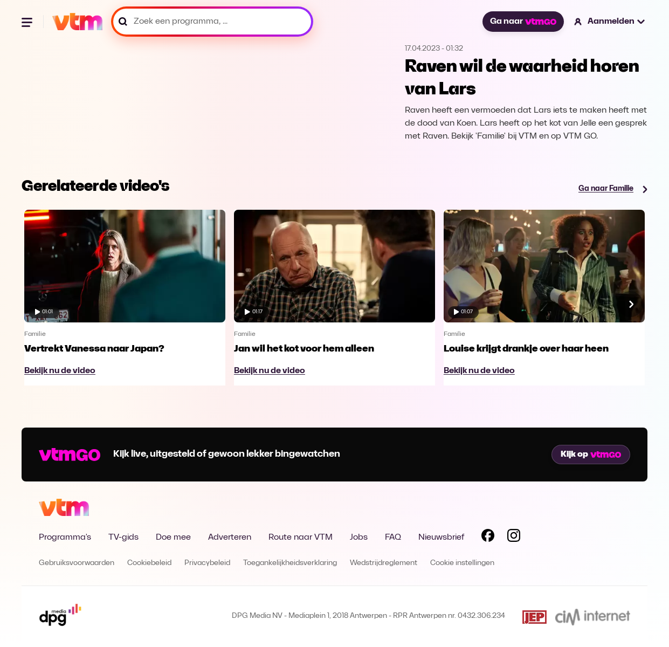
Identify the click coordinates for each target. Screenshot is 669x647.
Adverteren (229, 537)
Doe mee (173, 537)
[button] (610, 21)
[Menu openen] (28, 21)
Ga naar (523, 21)
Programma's (65, 537)
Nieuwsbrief (441, 537)
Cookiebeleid (149, 563)
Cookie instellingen (462, 563)
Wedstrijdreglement (383, 563)
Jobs (359, 537)
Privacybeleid (207, 563)
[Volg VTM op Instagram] (513, 537)
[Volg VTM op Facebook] (487, 537)
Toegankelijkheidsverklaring (290, 563)
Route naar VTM (300, 537)
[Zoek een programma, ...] (212, 22)
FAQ (393, 537)
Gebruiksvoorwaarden (76, 563)
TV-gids (123, 537)
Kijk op (591, 454)
